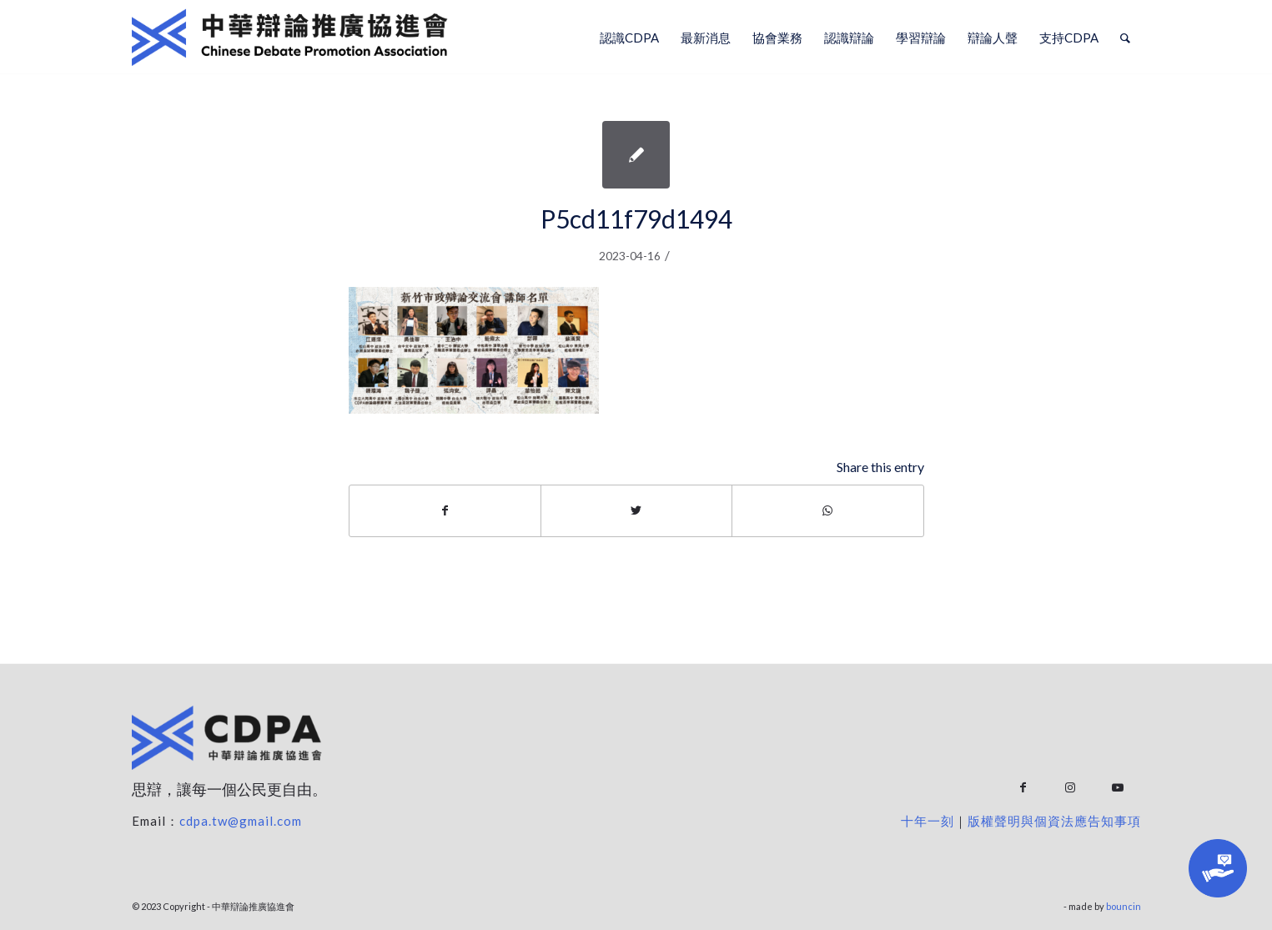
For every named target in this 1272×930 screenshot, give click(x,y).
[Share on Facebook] (444, 510)
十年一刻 (927, 820)
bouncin (1123, 906)
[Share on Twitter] (636, 510)
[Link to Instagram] (1071, 788)
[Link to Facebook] (1023, 788)
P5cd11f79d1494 (636, 219)
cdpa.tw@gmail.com (240, 820)
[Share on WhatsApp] (827, 510)
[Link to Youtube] (1118, 788)
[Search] (1125, 37)
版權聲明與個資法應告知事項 (1054, 820)
